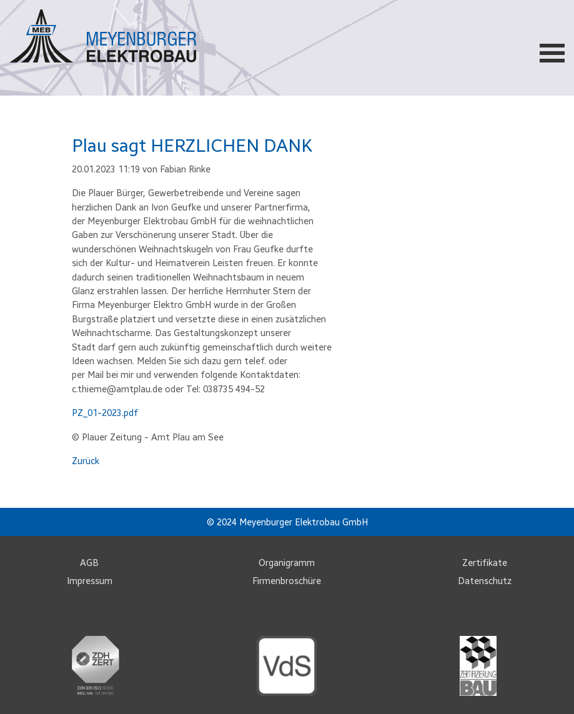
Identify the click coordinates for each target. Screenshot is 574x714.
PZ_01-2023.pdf (105, 413)
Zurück (85, 461)
